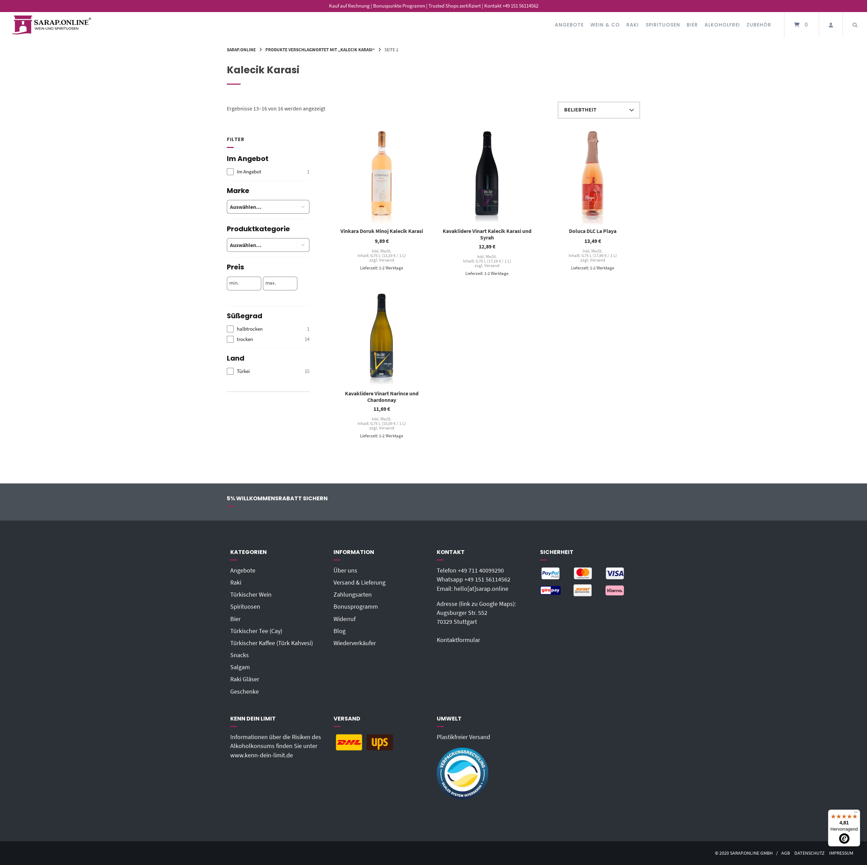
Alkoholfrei (722, 24)
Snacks (239, 655)
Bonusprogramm (356, 606)
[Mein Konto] (831, 25)
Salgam (240, 667)
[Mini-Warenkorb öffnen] (801, 25)
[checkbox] (268, 172)
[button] (303, 207)
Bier (692, 24)
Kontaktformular (458, 640)
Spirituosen (663, 24)
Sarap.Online (241, 49)
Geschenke (244, 691)
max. (270, 283)
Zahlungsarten (353, 594)
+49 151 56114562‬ (487, 579)
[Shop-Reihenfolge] (599, 110)
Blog (340, 631)
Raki (632, 24)
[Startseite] (51, 25)
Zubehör (759, 24)
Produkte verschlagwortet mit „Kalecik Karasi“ (320, 49)
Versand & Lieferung (359, 582)
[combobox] (256, 207)
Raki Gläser (244, 679)
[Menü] (856, 814)
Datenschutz (809, 853)
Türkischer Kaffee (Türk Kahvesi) (271, 643)
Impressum (841, 853)
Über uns (345, 570)
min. (234, 283)
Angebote (569, 24)
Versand (386, 260)
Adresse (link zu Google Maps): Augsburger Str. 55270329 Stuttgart (476, 613)
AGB (785, 853)
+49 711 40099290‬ (481, 570)
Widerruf (345, 619)
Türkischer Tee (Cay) (256, 631)
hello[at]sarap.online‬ (481, 588)
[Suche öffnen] (855, 25)
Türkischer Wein (251, 594)
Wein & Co (605, 24)
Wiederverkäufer (355, 643)
